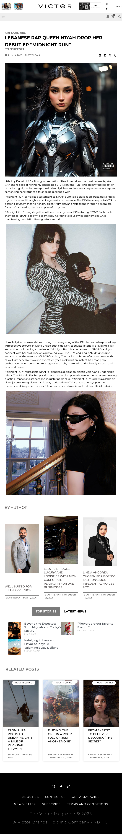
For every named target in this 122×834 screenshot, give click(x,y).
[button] (100, 55)
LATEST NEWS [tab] (75, 611)
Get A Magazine (86, 796)
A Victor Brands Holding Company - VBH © (61, 822)
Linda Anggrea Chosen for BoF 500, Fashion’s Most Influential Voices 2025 (99, 580)
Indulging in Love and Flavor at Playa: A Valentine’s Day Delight (41, 644)
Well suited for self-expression (18, 588)
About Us (30, 796)
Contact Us (55, 796)
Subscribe (51, 804)
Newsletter (25, 804)
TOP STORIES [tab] (46, 611)
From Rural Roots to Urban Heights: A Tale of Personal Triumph (20, 739)
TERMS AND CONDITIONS (87, 804)
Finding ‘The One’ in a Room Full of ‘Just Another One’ (60, 736)
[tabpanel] (61, 638)
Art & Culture (15, 32)
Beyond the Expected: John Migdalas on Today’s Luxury (42, 627)
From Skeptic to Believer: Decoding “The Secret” (100, 736)
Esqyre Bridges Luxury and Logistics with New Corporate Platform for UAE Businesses (60, 578)
